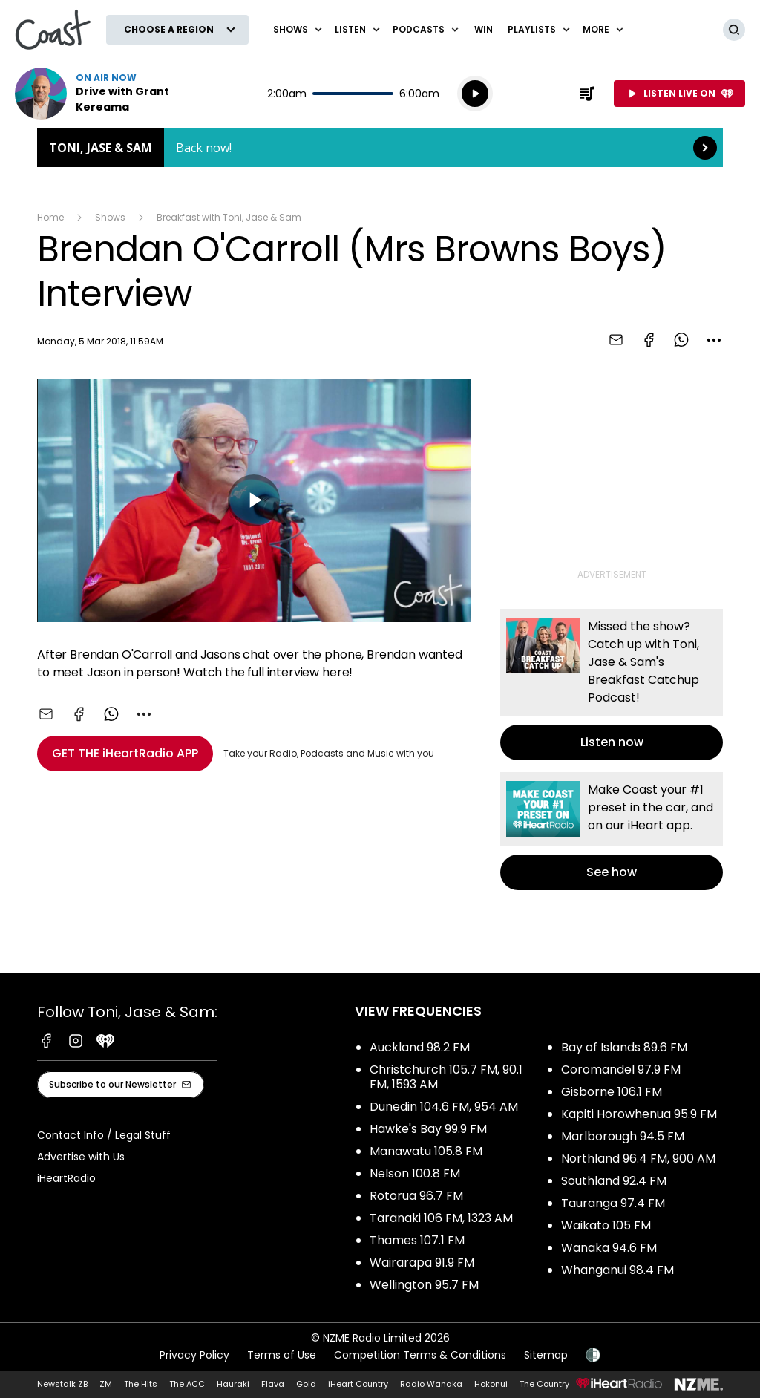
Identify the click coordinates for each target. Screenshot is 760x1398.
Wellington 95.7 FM (424, 1284)
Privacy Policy (194, 1355)
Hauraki (233, 1384)
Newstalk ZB (62, 1384)
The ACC (187, 1384)
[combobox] (714, 340)
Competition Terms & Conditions (420, 1355)
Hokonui (491, 1384)
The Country (544, 1384)
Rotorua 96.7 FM (416, 1195)
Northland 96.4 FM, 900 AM (638, 1158)
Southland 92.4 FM (613, 1180)
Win (483, 29)
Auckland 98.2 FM (420, 1047)
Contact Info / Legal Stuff (104, 1135)
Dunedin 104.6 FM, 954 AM (444, 1106)
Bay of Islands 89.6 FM (624, 1047)
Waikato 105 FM (606, 1225)
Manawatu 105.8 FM (426, 1151)
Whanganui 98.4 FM (617, 1269)
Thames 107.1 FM (417, 1240)
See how (611, 831)
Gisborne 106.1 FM (611, 1091)
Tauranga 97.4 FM (613, 1203)
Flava (272, 1384)
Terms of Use (281, 1355)
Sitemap (546, 1355)
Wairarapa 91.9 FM (422, 1262)
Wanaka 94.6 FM (609, 1247)
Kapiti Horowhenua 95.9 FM (639, 1114)
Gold (306, 1384)
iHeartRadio (66, 1178)
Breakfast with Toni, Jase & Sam (229, 217)
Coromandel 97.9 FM (621, 1069)
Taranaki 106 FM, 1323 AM (441, 1217)
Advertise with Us (81, 1156)
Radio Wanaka (431, 1384)
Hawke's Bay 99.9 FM (428, 1128)
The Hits (140, 1384)
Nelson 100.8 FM (415, 1173)
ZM (105, 1384)
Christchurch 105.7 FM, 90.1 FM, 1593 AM (446, 1077)
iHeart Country (358, 1384)
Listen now (110, 94)
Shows (110, 217)
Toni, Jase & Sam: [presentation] (380, 147)
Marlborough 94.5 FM (622, 1136)
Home (50, 217)
